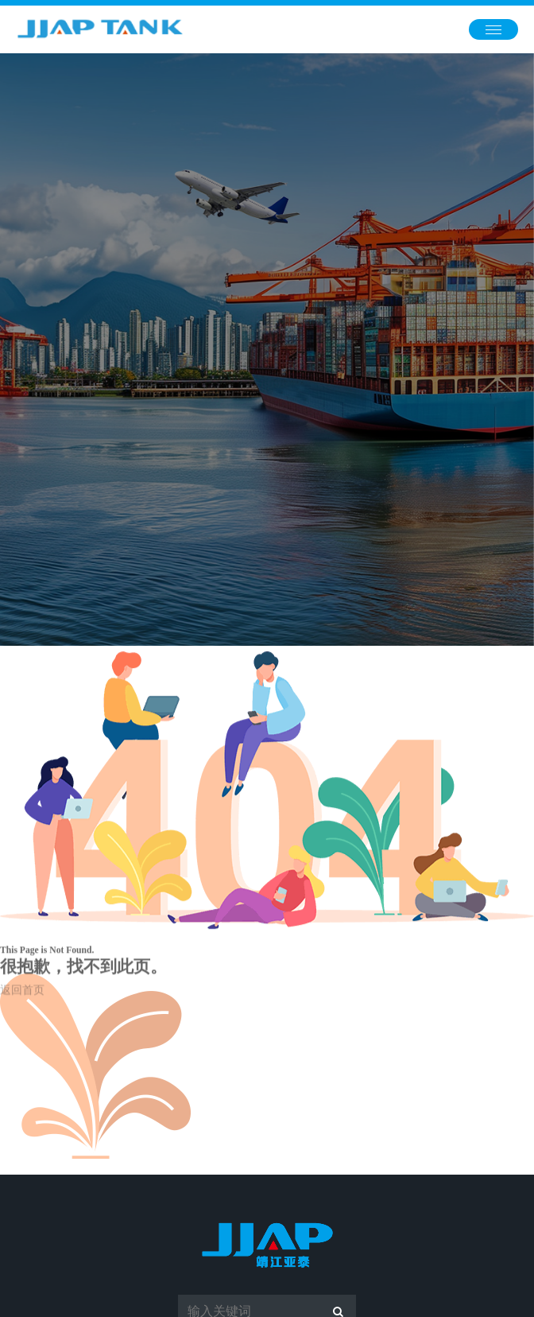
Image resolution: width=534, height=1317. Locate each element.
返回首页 (22, 1000)
